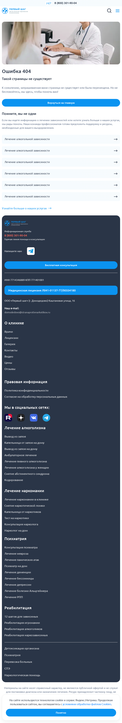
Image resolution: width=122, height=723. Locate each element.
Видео (8, 356)
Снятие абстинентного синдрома (26, 473)
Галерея (9, 344)
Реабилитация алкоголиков (23, 628)
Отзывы (9, 368)
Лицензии (11, 337)
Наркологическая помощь (22, 675)
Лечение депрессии (17, 584)
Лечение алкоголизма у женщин (26, 467)
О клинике (14, 323)
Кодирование (13, 479)
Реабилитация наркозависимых (26, 635)
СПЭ (7, 668)
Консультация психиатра (20, 547)
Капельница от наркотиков (22, 511)
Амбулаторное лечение (20, 455)
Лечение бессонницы (19, 578)
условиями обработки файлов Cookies (87, 704)
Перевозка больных (18, 661)
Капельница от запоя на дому (24, 442)
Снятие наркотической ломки (24, 505)
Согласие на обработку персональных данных (35, 396)
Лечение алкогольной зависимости (27, 139)
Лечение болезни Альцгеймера (26, 590)
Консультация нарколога (21, 524)
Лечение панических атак (21, 559)
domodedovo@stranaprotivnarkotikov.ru (27, 312)
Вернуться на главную (61, 102)
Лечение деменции (17, 572)
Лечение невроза (16, 553)
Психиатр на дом (15, 566)
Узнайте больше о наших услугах (24, 208)
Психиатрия (12, 655)
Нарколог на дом (16, 530)
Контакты (10, 350)
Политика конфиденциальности (26, 390)
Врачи (8, 331)
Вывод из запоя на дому (20, 448)
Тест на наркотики (16, 518)
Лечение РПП (13, 597)
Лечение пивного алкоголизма (25, 461)
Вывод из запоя (15, 436)
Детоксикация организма (21, 648)
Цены (8, 362)
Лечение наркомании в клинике (26, 499)
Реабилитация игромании (22, 622)
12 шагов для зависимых (21, 616)
